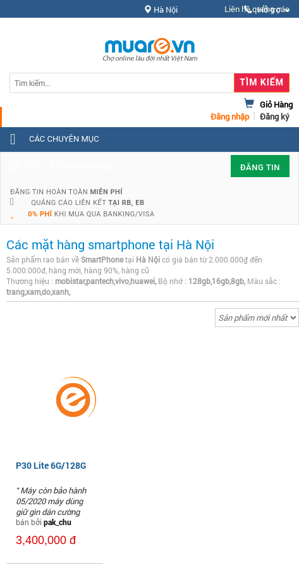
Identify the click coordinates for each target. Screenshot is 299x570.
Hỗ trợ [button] (267, 10)
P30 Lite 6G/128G (51, 465)
